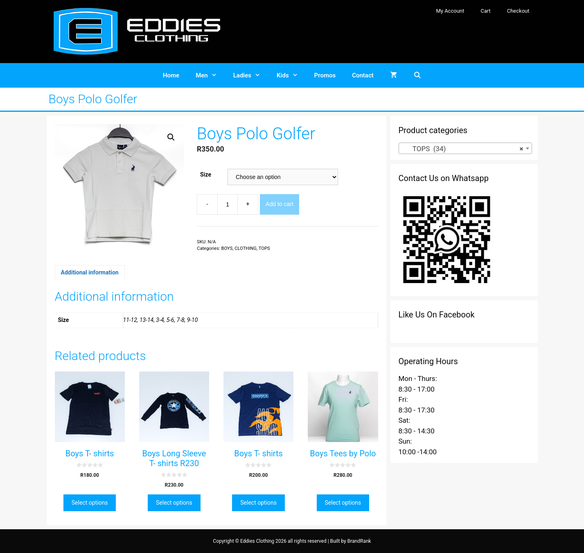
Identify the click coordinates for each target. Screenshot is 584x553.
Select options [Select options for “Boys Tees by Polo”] (343, 502)
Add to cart (279, 204)
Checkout (518, 11)
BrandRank (359, 541)
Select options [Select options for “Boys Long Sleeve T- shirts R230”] (174, 502)
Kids (291, 75)
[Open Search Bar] (417, 75)
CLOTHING (246, 248)
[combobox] (465, 148)
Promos (325, 75)
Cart (485, 11)
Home (171, 75)
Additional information (90, 272)
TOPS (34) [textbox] (462, 148)
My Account (450, 11)
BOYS (226, 248)
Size (205, 174)
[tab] (90, 272)
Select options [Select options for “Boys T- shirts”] (90, 502)
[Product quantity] (227, 204)
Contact (363, 75)
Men (210, 75)
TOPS (264, 248)
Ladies (250, 75)
